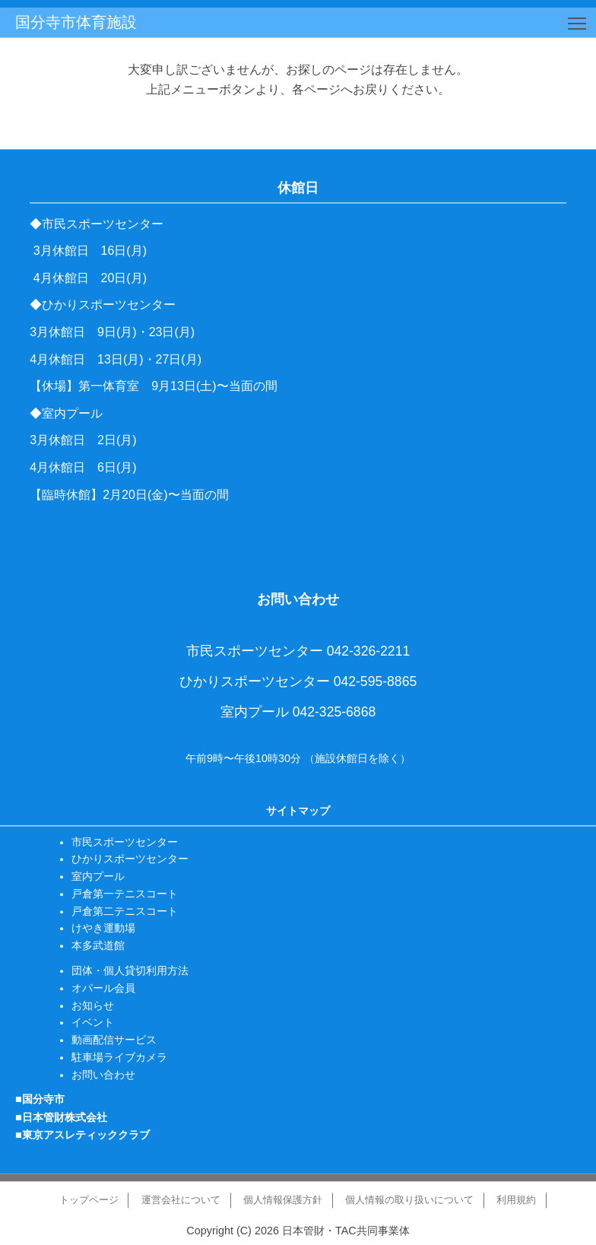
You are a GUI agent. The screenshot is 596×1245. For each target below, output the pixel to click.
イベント (92, 1023)
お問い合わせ (103, 1075)
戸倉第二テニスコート (124, 911)
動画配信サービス (114, 1040)
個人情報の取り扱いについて (409, 1199)
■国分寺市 (40, 1100)
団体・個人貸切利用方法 (130, 970)
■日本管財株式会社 (61, 1117)
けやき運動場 (103, 929)
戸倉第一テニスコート (124, 894)
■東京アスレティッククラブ (82, 1135)
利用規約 (516, 1199)
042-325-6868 (334, 711)
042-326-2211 (369, 651)
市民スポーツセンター (124, 842)
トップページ (89, 1199)
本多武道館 (98, 946)
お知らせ (92, 1005)
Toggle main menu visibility (578, 20)
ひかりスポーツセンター (130, 859)
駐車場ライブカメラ (119, 1057)
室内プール (98, 876)
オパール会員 (103, 988)
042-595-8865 (375, 681)
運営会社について (180, 1199)
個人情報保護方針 (282, 1199)
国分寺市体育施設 (76, 22)
